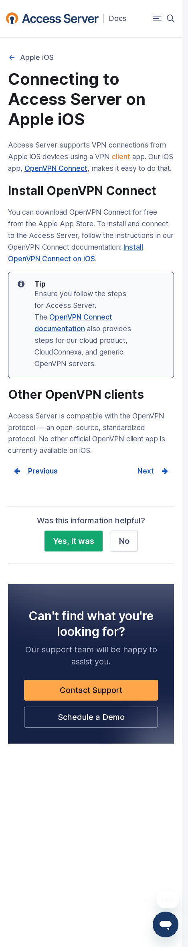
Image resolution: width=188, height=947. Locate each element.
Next (145, 471)
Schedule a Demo (91, 717)
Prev (36, 471)
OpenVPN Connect (55, 168)
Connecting (12, 57)
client (121, 156)
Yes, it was (73, 541)
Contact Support (91, 690)
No (124, 541)
